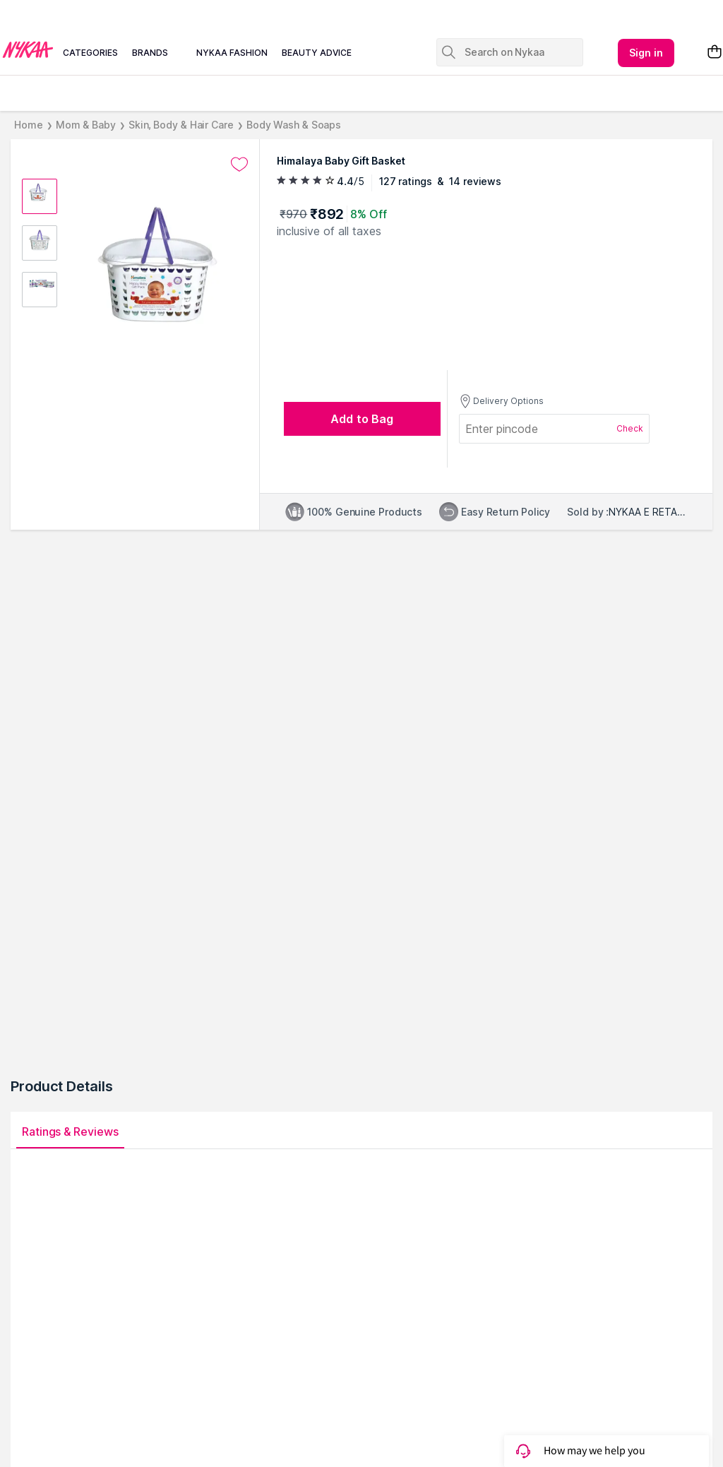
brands (150, 52)
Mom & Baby (86, 125)
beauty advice (317, 52)
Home (28, 125)
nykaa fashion (232, 52)
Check (629, 428)
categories (90, 52)
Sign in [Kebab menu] (646, 53)
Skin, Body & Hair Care (181, 125)
